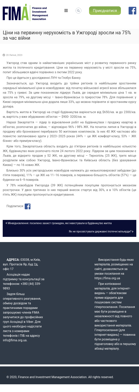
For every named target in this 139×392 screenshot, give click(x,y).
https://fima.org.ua (107, 278)
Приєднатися (105, 10)
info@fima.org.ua (15, 340)
